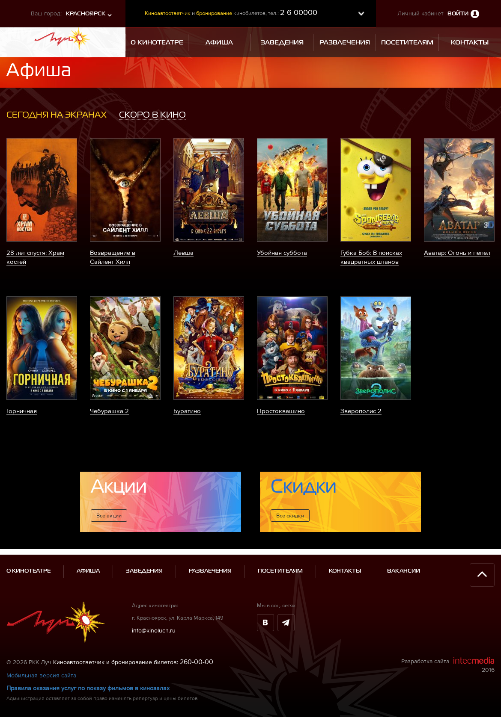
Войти (457, 14)
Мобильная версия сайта (41, 652)
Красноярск (85, 14)
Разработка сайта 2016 (448, 642)
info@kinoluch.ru (154, 607)
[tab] (56, 115)
